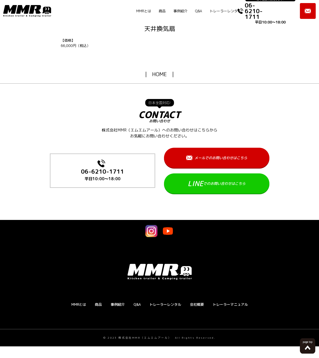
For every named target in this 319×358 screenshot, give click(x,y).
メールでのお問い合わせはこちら (216, 158)
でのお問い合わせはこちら (216, 183)
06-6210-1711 (102, 175)
